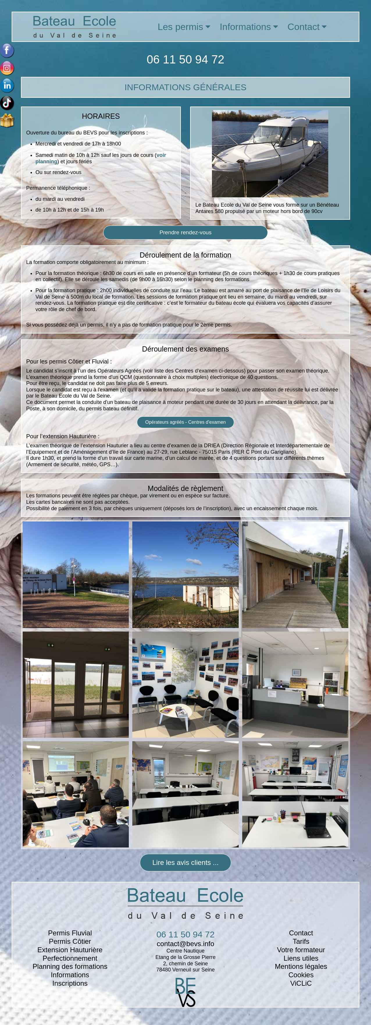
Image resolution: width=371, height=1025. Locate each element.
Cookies (301, 975)
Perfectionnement (70, 958)
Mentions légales (301, 966)
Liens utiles (300, 958)
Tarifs (301, 941)
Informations (70, 975)
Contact (301, 933)
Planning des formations (70, 966)
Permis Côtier (70, 941)
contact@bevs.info (185, 944)
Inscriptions (70, 983)
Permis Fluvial (70, 933)
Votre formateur (301, 950)
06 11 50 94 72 (185, 59)
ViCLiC (301, 983)
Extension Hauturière (70, 950)
